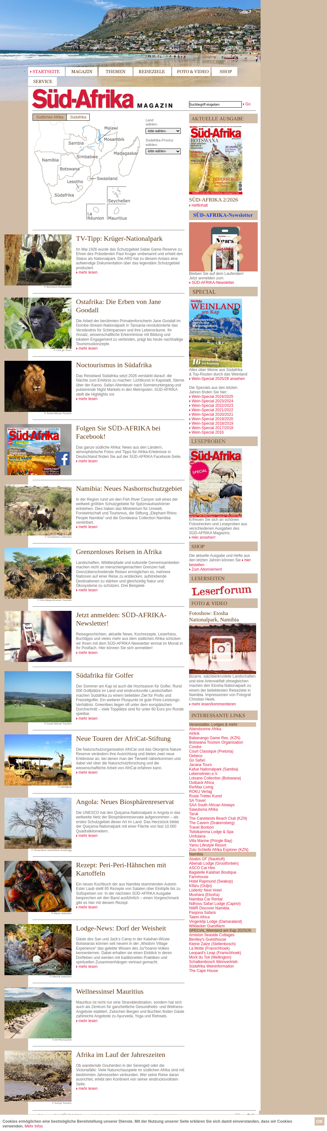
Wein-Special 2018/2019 (212, 423)
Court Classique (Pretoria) (211, 751)
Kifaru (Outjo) (200, 886)
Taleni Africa (199, 917)
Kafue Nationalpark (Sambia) (213, 769)
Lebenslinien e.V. (203, 773)
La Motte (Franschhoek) (209, 948)
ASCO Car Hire (202, 868)
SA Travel (197, 800)
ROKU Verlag (200, 791)
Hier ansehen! (204, 537)
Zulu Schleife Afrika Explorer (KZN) (218, 849)
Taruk (193, 814)
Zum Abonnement (207, 569)
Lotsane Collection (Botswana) (215, 778)
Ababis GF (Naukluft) (207, 859)
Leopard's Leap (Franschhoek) (215, 953)
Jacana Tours (200, 765)
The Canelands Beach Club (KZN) (218, 818)
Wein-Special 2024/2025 (212, 396)
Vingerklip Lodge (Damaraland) (215, 921)
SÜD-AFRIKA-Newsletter (213, 282)
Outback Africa (201, 782)
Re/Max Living (201, 787)
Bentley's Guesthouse (207, 939)
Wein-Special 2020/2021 (212, 414)
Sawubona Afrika (203, 809)
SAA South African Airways (212, 805)
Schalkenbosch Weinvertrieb (213, 962)
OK (319, 1121)
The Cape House (203, 970)
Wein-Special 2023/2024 (212, 401)
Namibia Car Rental (206, 899)
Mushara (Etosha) (204, 894)
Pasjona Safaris (202, 912)
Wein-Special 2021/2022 (212, 410)
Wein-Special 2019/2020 (212, 419)
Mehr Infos (34, 1126)
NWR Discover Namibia (209, 908)
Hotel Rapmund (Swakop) (211, 881)
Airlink (194, 733)
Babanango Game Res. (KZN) (214, 738)
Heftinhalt (200, 205)
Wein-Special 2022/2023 (212, 405)
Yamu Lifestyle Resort (207, 845)
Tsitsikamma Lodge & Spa (211, 832)
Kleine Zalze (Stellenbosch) (212, 944)
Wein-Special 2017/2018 (212, 428)
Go (247, 104)
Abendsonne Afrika (205, 729)
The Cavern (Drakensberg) (212, 823)
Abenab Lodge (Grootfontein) (214, 863)
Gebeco (195, 756)
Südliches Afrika (49, 117)
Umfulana (197, 836)
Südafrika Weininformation (211, 966)
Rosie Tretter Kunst (205, 796)
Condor (195, 747)
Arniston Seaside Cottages (211, 935)
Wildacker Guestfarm (207, 926)
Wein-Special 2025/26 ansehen (218, 378)
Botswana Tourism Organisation (216, 742)
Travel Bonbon (201, 827)
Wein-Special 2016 (208, 432)
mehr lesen (88, 272)
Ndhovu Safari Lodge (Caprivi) (214, 903)
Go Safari (197, 760)
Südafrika (78, 117)
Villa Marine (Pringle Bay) (210, 841)
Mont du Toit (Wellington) (210, 957)
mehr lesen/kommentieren (214, 704)
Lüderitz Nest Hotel (205, 890)
